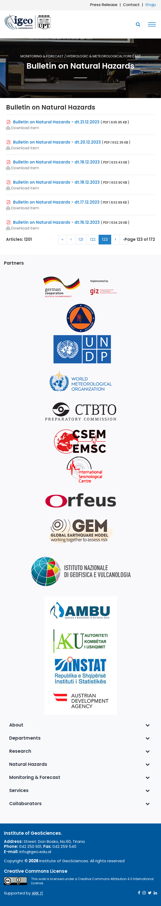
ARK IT (37, 893)
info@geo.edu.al (35, 851)
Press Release (103, 4)
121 (81, 239)
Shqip (150, 4)
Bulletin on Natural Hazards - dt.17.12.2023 (71, 202)
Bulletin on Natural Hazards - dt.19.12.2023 (71, 162)
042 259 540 (64, 846)
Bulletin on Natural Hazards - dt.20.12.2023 (71, 142)
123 (105, 239)
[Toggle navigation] (150, 24)
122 (92, 239)
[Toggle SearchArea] (138, 24)
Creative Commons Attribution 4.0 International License (92, 881)
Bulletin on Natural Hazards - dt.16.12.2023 (71, 222)
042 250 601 (30, 846)
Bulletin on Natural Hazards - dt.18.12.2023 (71, 182)
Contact (131, 4)
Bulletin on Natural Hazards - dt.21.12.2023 (71, 122)
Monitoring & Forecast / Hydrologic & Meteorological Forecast (80, 56)
